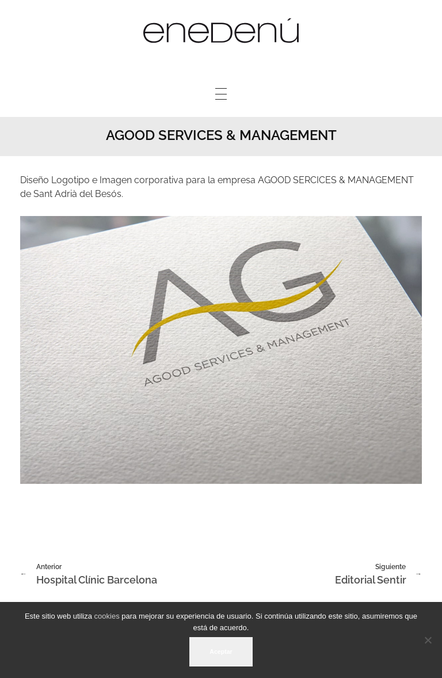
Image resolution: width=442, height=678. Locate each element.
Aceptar (220, 651)
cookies (107, 616)
